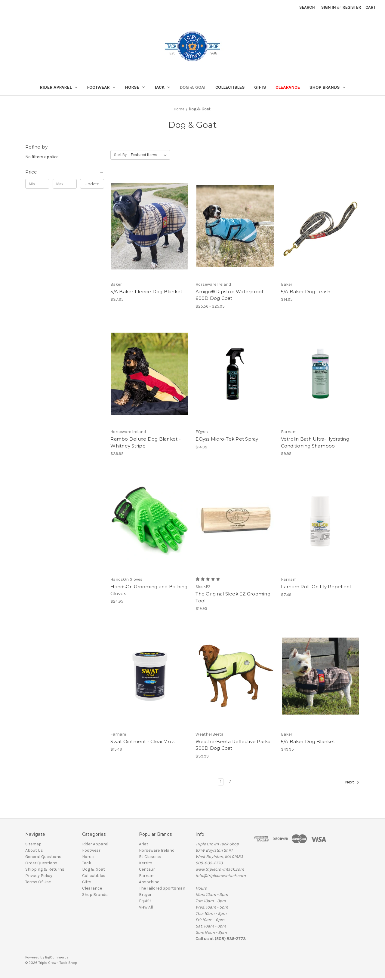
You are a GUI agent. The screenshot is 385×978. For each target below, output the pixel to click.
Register (351, 7)
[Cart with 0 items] (370, 7)
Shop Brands (327, 87)
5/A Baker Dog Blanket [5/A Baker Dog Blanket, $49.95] (308, 741)
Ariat (143, 844)
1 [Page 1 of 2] (220, 781)
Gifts (260, 87)
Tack (162, 87)
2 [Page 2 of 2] (230, 781)
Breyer (145, 894)
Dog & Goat (193, 87)
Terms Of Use (38, 881)
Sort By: (121, 154)
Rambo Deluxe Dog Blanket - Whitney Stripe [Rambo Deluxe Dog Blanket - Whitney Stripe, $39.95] (145, 442)
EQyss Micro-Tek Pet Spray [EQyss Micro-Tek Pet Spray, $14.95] (227, 439)
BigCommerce (57, 957)
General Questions (43, 856)
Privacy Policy (38, 875)
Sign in (328, 7)
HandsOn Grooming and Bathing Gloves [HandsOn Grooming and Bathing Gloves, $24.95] (148, 590)
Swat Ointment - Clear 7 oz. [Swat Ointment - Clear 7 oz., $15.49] (142, 741)
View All (146, 907)
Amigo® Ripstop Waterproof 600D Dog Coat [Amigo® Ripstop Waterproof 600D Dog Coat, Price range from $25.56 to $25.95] (229, 295)
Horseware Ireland (156, 850)
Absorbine (149, 881)
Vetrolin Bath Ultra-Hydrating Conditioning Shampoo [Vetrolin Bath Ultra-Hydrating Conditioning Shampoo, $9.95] (315, 442)
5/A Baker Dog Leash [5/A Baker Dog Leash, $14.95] (306, 291)
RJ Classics (150, 856)
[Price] (64, 172)
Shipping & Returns (44, 869)
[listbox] (150, 154)
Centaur (147, 869)
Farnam (147, 875)
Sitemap (33, 844)
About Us (34, 850)
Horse (135, 87)
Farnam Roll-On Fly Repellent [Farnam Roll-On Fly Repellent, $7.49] (316, 586)
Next (352, 782)
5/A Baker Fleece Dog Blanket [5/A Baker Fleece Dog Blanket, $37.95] (146, 291)
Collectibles (230, 87)
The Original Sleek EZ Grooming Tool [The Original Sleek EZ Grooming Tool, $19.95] (233, 597)
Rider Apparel (58, 87)
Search (307, 7)
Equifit (145, 900)
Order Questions (41, 863)
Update (92, 183)
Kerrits (145, 863)
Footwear (101, 87)
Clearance (288, 87)
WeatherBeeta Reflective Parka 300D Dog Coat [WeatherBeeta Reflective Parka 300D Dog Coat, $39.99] (233, 745)
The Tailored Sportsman (162, 888)
